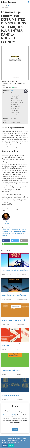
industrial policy (7, 232)
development (16, 230)
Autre (12, 91)
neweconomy (6, 233)
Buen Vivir (9, 228)
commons (17, 228)
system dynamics (17, 233)
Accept (11, 445)
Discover (10, 6)
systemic (5, 235)
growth (24, 230)
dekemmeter (6, 230)
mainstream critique (20, 232)
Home (3, 6)
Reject (5, 445)
